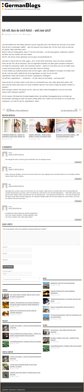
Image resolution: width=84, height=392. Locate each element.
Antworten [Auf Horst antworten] (78, 162)
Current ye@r (7, 271)
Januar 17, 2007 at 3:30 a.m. (16, 169)
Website (5, 260)
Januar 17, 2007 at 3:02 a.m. (16, 154)
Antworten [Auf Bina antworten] (78, 178)
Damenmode (8, 34)
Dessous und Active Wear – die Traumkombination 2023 (67, 135)
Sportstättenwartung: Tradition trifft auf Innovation (25, 342)
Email (4, 253)
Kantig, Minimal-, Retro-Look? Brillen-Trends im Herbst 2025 (40, 135)
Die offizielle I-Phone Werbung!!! (19, 109)
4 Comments (28, 34)
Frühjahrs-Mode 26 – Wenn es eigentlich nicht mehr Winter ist (13, 135)
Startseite (5, 390)
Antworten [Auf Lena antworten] (78, 219)
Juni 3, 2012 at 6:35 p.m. (15, 208)
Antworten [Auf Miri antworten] (78, 201)
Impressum (12, 390)
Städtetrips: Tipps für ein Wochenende (63, 283)
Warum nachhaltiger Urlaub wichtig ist (62, 307)
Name (4, 247)
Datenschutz (21, 390)
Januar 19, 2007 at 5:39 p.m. (16, 186)
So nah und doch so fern (64, 109)
